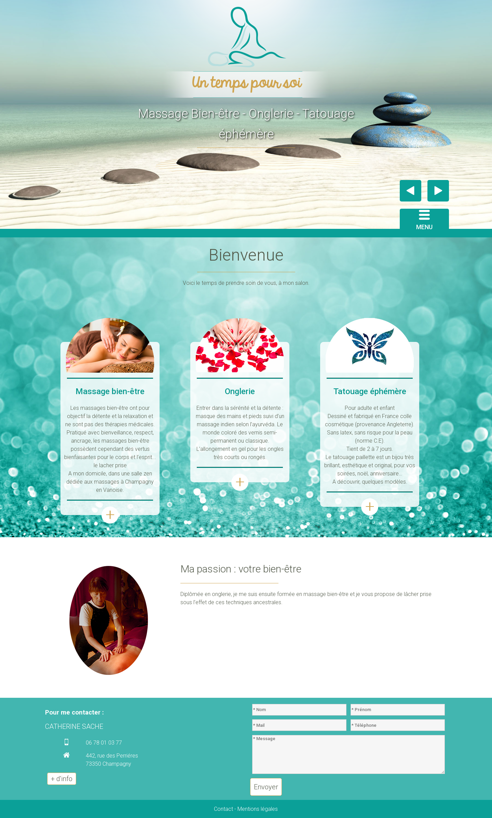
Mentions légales (257, 809)
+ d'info (61, 779)
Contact (223, 809)
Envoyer (266, 787)
